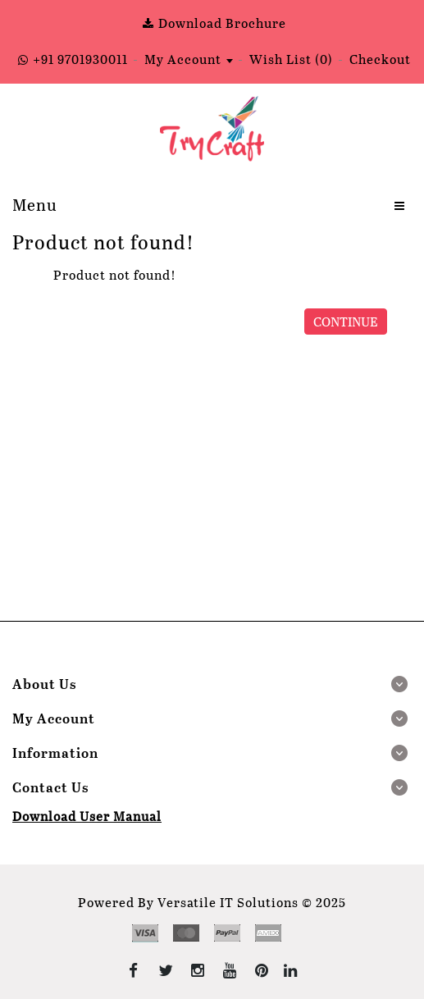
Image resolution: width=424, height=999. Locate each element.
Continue (345, 321)
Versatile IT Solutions (228, 901)
